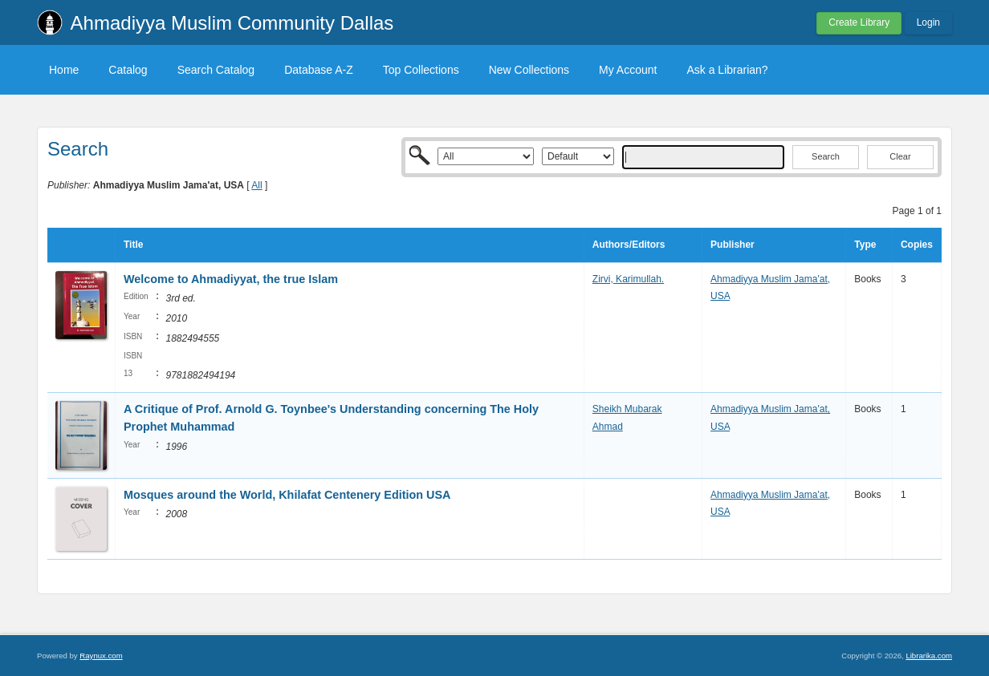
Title (133, 244)
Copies (917, 244)
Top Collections (421, 69)
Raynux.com (100, 655)
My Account (628, 69)
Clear (899, 156)
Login (928, 22)
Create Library (858, 22)
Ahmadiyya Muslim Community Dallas (232, 23)
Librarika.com (929, 655)
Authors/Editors (628, 244)
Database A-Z (318, 69)
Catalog (127, 69)
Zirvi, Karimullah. (628, 279)
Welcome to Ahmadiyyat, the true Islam (231, 279)
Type (865, 244)
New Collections (529, 69)
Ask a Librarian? (726, 69)
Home (64, 69)
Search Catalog (216, 69)
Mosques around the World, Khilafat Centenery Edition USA (287, 494)
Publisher (732, 244)
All (256, 185)
